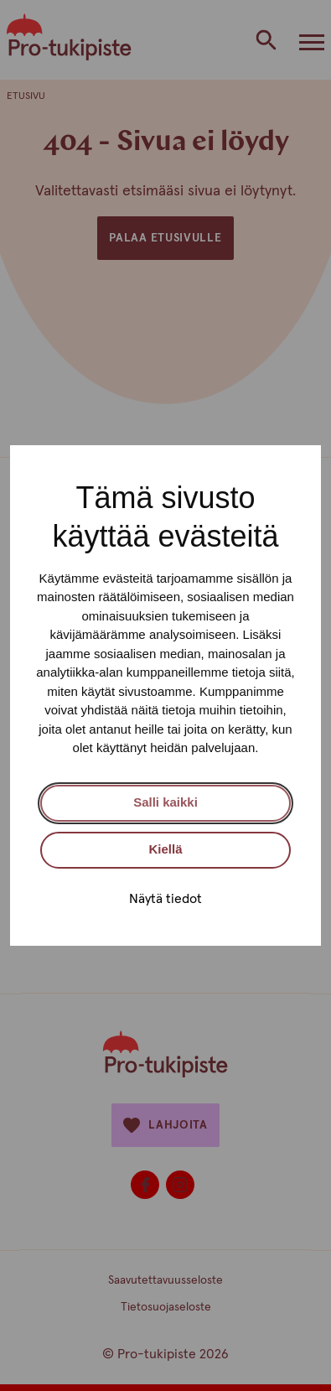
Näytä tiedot (165, 899)
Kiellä (165, 849)
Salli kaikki (165, 802)
